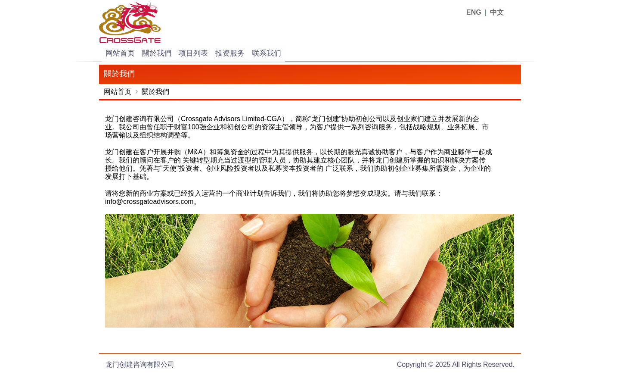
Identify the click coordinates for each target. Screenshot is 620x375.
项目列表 (193, 53)
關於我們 (156, 53)
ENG (473, 12)
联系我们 (266, 53)
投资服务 (230, 53)
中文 (497, 12)
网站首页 (120, 53)
